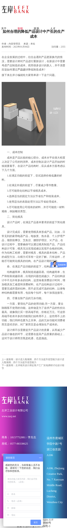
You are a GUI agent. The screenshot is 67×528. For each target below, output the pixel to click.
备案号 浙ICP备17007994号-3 (33, 526)
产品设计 (23, 69)
